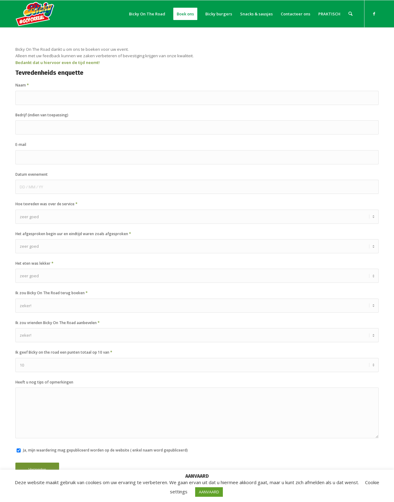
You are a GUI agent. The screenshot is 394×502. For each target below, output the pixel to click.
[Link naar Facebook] (374, 13)
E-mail (20, 144)
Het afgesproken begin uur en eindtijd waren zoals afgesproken (73, 233)
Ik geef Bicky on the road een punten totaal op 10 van (63, 352)
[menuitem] (147, 13)
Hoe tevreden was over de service (46, 204)
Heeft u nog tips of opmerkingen (44, 382)
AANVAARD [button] (209, 492)
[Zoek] (350, 13)
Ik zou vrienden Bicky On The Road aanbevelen (57, 322)
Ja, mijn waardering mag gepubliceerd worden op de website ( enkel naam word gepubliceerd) (105, 450)
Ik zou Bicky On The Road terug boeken (51, 292)
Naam (22, 85)
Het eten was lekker (34, 263)
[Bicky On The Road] (35, 13)
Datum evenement (31, 174)
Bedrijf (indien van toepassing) (41, 115)
